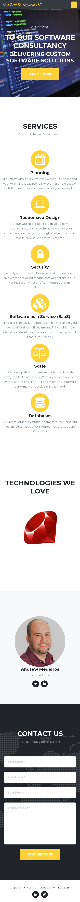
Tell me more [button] (40, 74)
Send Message (40, 854)
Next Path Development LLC (22, 4)
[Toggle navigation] (74, 5)
